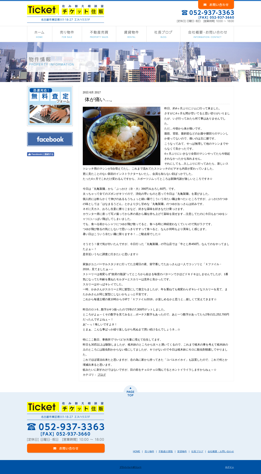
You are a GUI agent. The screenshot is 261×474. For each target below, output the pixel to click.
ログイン (229, 467)
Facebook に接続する (40, 154)
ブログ (101, 374)
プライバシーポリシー (130, 467)
